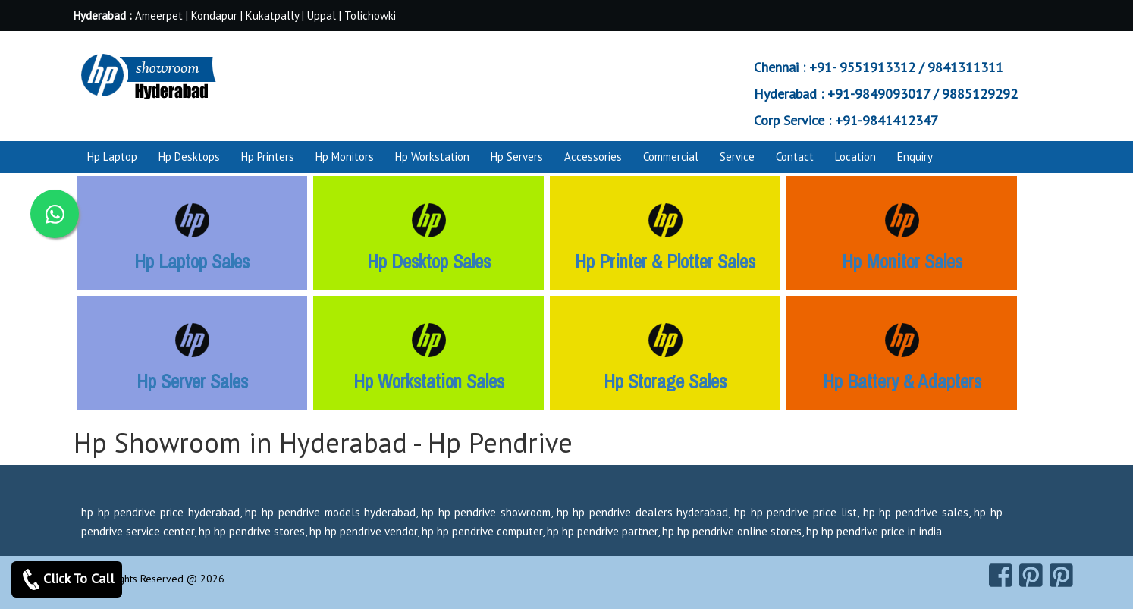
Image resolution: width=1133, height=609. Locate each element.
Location (855, 156)
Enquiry (915, 156)
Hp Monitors (344, 156)
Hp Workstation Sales (428, 381)
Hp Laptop (112, 156)
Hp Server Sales (192, 381)
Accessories (593, 156)
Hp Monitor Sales (902, 262)
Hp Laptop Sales (192, 262)
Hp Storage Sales (665, 381)
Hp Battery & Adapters (902, 381)
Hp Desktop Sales (429, 262)
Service (737, 156)
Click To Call (67, 579)
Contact (795, 156)
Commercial (670, 156)
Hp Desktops (189, 156)
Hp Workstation (432, 156)
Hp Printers (267, 156)
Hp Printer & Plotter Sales (665, 262)
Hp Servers (517, 156)
